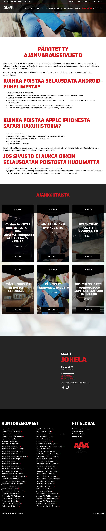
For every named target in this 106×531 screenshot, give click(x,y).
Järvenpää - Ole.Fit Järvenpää (13, 491)
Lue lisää (17, 257)
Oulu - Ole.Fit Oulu (43, 449)
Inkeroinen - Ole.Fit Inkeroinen (13, 481)
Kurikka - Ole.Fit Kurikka (45, 429)
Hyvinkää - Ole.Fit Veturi (11, 471)
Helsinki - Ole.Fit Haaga (10, 446)
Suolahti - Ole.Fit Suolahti (46, 469)
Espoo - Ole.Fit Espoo (10, 429)
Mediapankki (78, 436)
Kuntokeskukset (84, 2)
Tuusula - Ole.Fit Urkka (45, 486)
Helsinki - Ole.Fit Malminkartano (14, 456)
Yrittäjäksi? (98, 2)
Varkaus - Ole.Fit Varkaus (46, 503)
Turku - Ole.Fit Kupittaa (45, 474)
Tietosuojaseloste (8, 513)
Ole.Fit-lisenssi (78, 431)
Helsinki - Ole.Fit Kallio (10, 454)
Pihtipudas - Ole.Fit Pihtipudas (47, 454)
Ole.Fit (72, 2)
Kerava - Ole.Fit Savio (10, 501)
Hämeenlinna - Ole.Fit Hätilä (12, 474)
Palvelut (39, 8)
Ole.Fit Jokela (29, 8)
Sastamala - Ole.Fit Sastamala (47, 464)
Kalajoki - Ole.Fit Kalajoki (11, 493)
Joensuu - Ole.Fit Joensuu (11, 486)
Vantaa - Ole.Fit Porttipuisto (47, 498)
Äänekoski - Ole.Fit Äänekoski (47, 506)
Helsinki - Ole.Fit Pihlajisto (12, 459)
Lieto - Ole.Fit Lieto (43, 439)
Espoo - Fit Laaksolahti (10, 434)
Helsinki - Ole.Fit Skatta (10, 464)
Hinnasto (78, 8)
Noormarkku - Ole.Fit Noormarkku (49, 446)
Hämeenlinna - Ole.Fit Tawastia (14, 476)
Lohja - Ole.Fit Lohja (43, 441)
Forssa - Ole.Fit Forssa (10, 441)
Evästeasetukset (19, 513)
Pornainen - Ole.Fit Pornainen (47, 456)
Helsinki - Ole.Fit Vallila (10, 466)
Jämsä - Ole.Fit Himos (10, 489)
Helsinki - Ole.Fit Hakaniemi (12, 449)
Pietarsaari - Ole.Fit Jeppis (46, 451)
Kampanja (70, 8)
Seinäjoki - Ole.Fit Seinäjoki (46, 466)
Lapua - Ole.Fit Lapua (44, 436)
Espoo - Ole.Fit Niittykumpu (12, 436)
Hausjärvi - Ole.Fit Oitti (10, 444)
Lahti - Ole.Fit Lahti (43, 431)
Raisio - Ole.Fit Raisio (44, 459)
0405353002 (67, 376)
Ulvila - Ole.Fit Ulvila (43, 489)
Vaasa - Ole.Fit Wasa (44, 491)
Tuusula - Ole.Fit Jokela (45, 484)
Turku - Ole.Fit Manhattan (46, 476)
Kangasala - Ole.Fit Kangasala (13, 496)
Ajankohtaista (87, 8)
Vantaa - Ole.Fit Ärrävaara (46, 501)
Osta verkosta (61, 8)
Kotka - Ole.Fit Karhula (10, 506)
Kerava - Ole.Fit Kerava (10, 498)
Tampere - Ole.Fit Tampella (46, 471)
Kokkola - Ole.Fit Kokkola (11, 503)
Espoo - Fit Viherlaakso (10, 439)
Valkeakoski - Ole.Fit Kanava (47, 493)
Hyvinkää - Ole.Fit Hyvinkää (12, 469)
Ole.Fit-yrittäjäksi (79, 434)
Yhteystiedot (97, 8)
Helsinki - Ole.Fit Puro (10, 461)
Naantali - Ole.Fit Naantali (46, 444)
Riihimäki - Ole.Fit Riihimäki (46, 461)
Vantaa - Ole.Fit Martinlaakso (47, 496)
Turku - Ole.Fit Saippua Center (48, 479)
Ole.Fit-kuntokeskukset (82, 429)
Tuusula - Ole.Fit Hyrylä (45, 481)
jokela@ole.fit (68, 378)
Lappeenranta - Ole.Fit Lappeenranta (50, 434)
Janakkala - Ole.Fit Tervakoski (13, 484)
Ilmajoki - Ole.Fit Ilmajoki (11, 479)
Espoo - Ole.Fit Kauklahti (11, 431)
